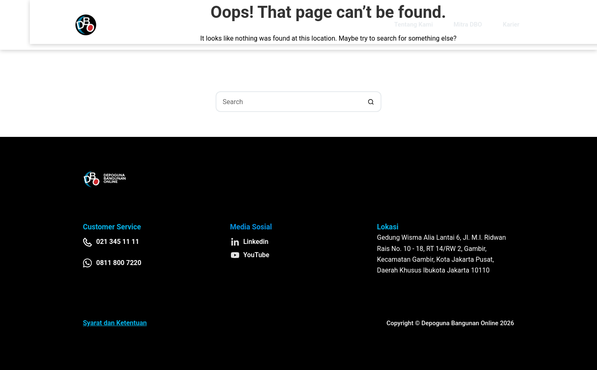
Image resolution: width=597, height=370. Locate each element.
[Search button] (371, 101)
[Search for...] (288, 101)
